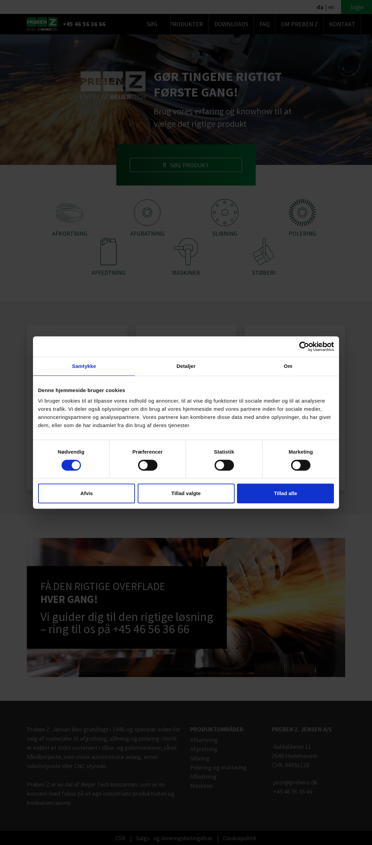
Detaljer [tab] (186, 366)
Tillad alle (285, 493)
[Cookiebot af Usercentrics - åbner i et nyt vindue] (304, 346)
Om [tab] (288, 366)
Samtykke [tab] (84, 366)
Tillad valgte (186, 493)
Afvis (86, 493)
